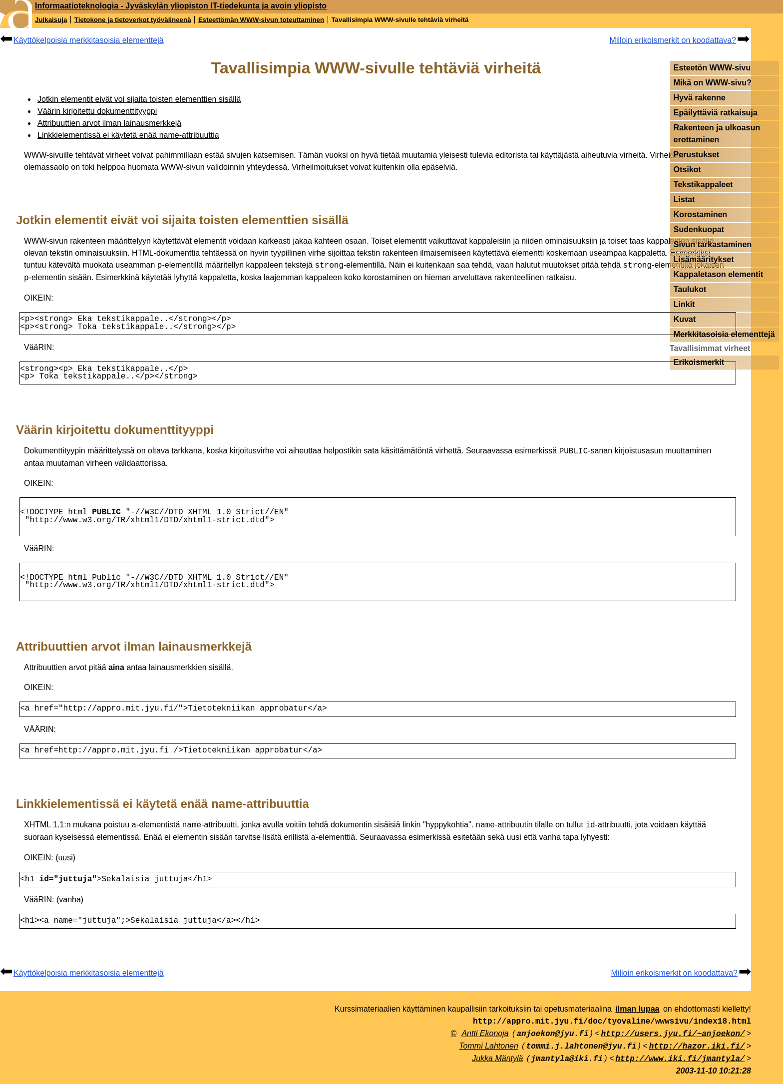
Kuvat (685, 319)
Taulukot (690, 289)
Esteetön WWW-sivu (712, 67)
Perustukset (697, 154)
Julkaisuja (51, 19)
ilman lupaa (637, 1016)
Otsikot (687, 169)
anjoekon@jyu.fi (552, 1041)
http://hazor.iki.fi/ (697, 1053)
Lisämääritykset (704, 259)
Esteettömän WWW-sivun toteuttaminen (261, 19)
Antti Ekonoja (484, 1040)
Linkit (684, 304)
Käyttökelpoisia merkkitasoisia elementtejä (88, 40)
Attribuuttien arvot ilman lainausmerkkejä (109, 123)
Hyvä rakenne (700, 97)
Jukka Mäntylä (497, 1065)
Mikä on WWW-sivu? (713, 82)
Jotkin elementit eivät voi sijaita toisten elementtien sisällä (139, 99)
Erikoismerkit (699, 362)
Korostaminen (701, 214)
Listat (684, 199)
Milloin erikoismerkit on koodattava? (673, 40)
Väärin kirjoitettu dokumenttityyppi (97, 111)
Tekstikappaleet (703, 184)
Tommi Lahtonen (488, 1053)
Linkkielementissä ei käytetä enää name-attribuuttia (128, 135)
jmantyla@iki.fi (567, 1066)
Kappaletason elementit (719, 274)
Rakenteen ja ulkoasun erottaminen (717, 133)
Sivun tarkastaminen (713, 244)
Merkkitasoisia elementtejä (724, 334)
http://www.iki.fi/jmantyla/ (680, 1066)
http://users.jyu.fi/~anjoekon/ (673, 1041)
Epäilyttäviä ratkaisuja (716, 112)
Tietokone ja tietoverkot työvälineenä (132, 19)
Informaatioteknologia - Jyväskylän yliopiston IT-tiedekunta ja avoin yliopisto (181, 5)
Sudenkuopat (699, 229)
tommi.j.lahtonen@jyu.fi (581, 1053)
